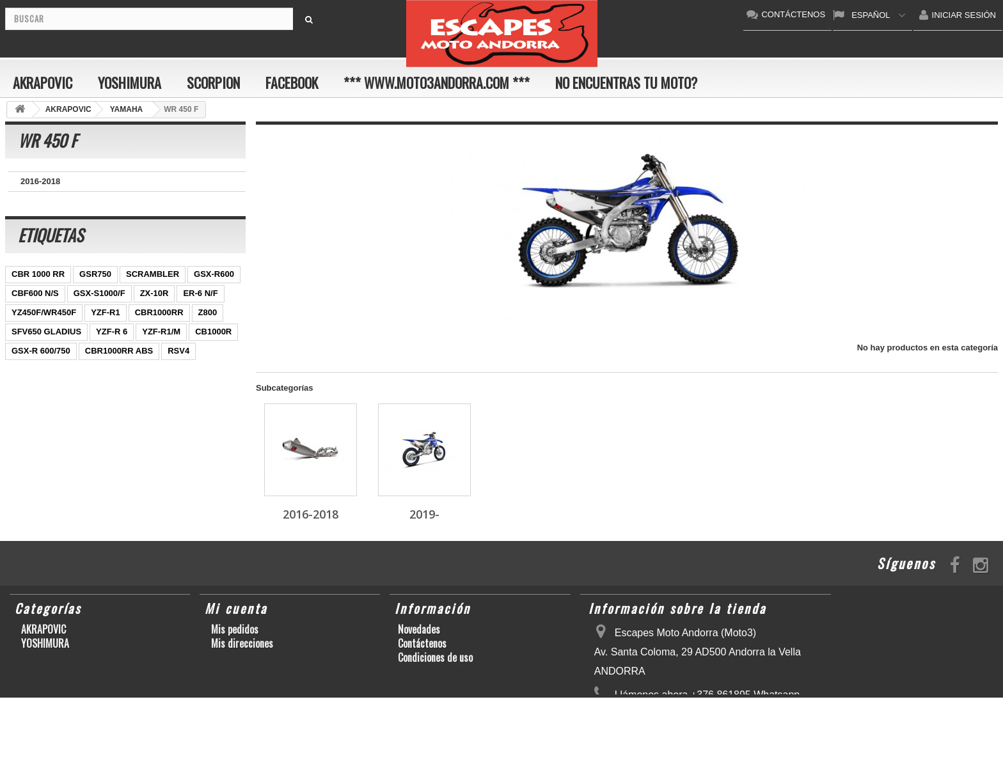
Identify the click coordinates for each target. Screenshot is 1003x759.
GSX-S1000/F (99, 308)
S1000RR (151, 384)
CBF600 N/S (35, 308)
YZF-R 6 (111, 346)
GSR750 (95, 288)
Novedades (419, 629)
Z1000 (113, 404)
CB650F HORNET (46, 442)
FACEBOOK (291, 82)
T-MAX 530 (161, 404)
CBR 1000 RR (38, 288)
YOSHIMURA (129, 82)
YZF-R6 (198, 384)
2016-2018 (40, 181)
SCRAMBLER (152, 288)
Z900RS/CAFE (134, 423)
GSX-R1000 (96, 384)
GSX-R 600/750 (41, 365)
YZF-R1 (105, 327)
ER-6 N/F (200, 308)
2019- (31, 201)
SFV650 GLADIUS (46, 346)
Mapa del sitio (426, 685)
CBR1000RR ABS (119, 365)
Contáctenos (422, 643)
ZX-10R (154, 308)
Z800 (207, 327)
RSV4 (178, 365)
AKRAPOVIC (42, 82)
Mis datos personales (253, 657)
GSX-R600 (214, 288)
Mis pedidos (234, 629)
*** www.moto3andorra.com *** (437, 82)
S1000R (72, 404)
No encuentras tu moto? (626, 82)
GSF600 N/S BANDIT (52, 423)
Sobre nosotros (427, 671)
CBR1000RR (159, 327)
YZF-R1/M (161, 346)
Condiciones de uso (435, 657)
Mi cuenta (236, 608)
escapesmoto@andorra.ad (698, 738)
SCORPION (213, 82)
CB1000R (213, 346)
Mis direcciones (242, 643)
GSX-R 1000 (35, 384)
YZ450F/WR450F (44, 327)
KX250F (27, 404)
